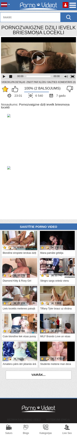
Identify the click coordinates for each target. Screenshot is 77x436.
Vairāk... (38, 374)
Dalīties (52, 82)
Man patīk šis (16, 89)
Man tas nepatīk (69, 89)
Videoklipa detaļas (13, 82)
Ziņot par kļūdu (36, 82)
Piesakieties (65, 5)
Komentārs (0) (67, 82)
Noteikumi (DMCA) (58, 419)
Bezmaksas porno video (24, 419)
